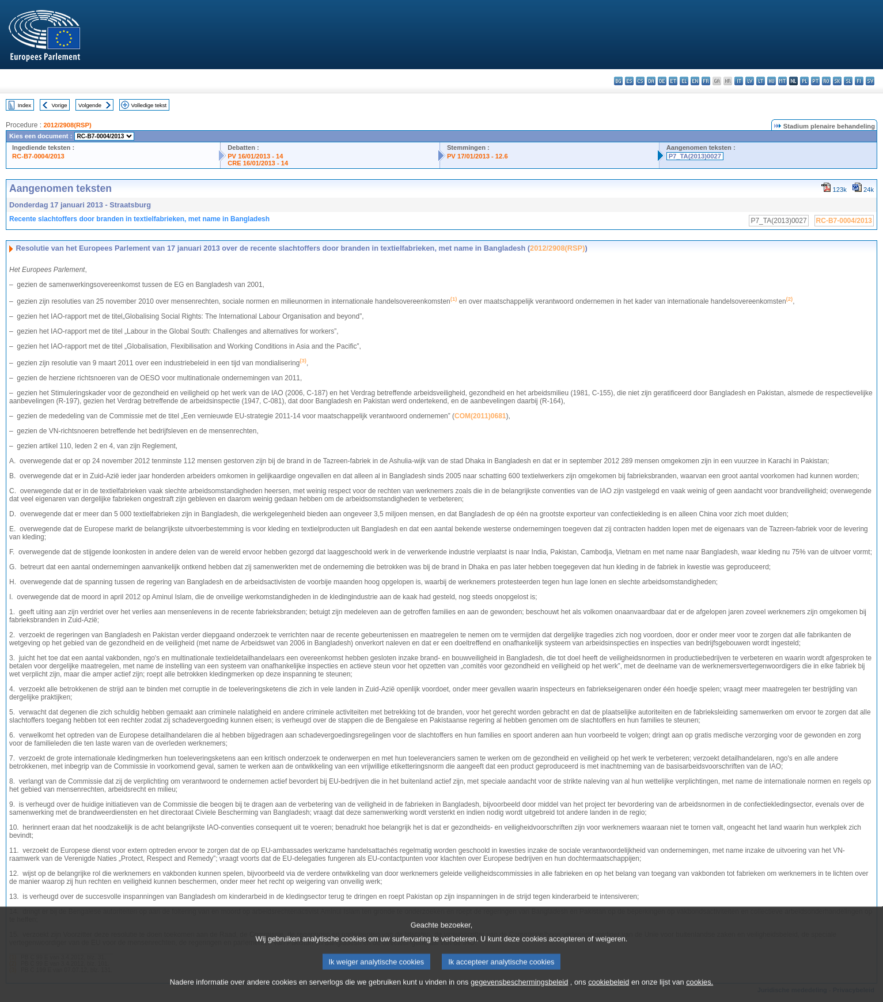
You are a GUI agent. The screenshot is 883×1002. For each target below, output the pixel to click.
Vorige (59, 105)
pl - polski (804, 81)
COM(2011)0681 (480, 416)
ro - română (826, 81)
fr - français (706, 81)
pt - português (815, 81)
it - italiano (738, 81)
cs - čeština (640, 81)
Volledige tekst (148, 105)
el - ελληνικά (684, 81)
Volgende (89, 105)
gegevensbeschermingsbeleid (519, 993)
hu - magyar (771, 81)
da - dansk (651, 81)
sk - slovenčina (837, 81)
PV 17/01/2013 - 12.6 (477, 156)
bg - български (618, 81)
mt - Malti (782, 81)
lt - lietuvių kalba (760, 81)
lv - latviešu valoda (749, 81)
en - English (695, 81)
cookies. (699, 993)
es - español (629, 81)
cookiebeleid (608, 993)
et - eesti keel (673, 81)
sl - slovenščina (848, 81)
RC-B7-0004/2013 (38, 156)
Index (24, 105)
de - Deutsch (662, 81)
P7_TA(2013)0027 (695, 156)
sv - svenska (870, 81)
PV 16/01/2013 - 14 (255, 156)
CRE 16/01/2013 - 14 (258, 163)
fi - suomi (859, 81)
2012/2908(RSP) (67, 125)
